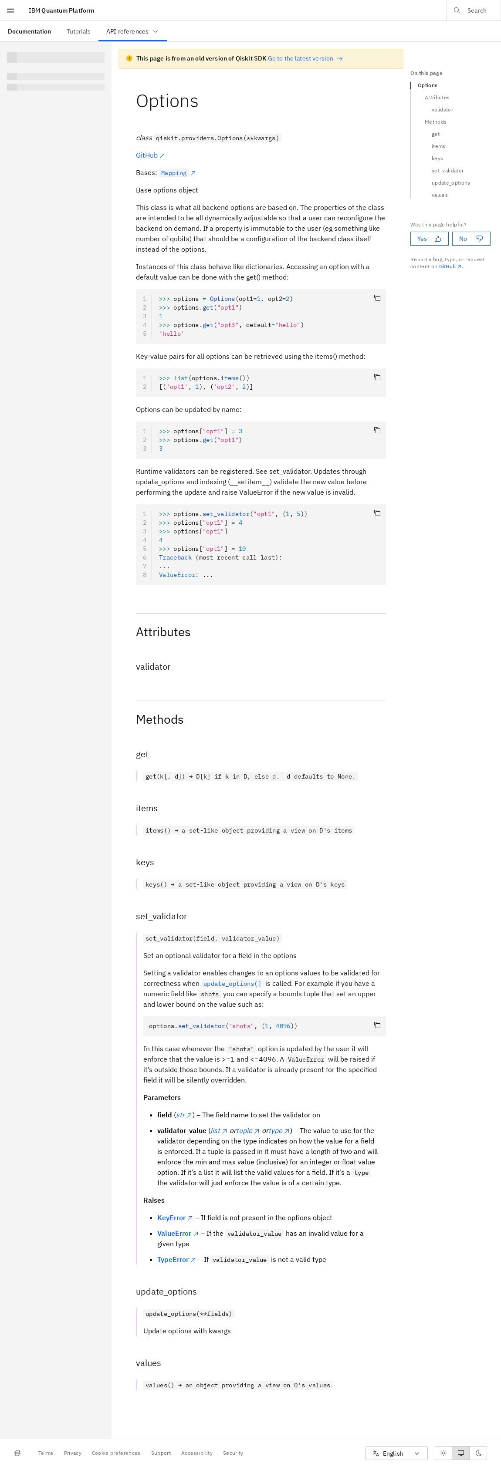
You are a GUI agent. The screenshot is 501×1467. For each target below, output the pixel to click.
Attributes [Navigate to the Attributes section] (437, 97)
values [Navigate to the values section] (440, 195)
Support (161, 1453)
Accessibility (197, 1453)
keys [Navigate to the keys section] (437, 158)
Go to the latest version (305, 58)
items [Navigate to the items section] (439, 146)
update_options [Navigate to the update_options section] (451, 182)
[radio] (443, 1453)
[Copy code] (377, 298)
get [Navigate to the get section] (436, 134)
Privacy (72, 1453)
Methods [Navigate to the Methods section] (436, 121)
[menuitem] (29, 31)
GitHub (151, 155)
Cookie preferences (116, 1453)
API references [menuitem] (132, 31)
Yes (429, 239)
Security (233, 1453)
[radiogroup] (461, 1453)
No (471, 239)
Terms (46, 1453)
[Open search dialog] (474, 10)
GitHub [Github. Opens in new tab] (450, 266)
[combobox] (396, 1453)
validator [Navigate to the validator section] (442, 109)
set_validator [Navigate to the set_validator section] (448, 170)
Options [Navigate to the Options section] (427, 85)
